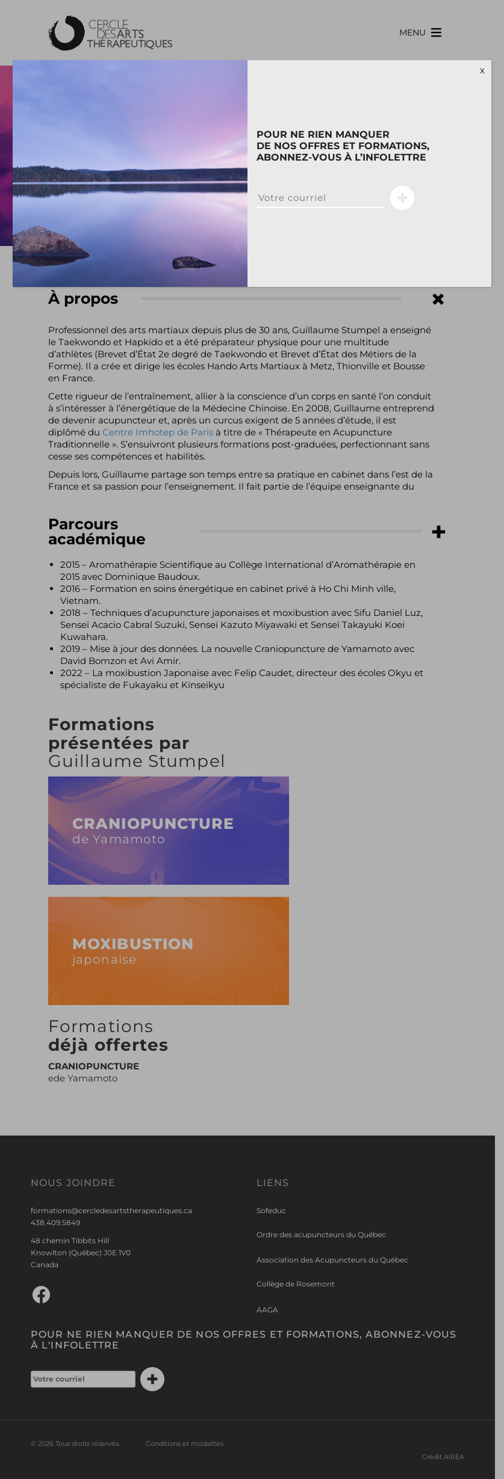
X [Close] (482, 70)
